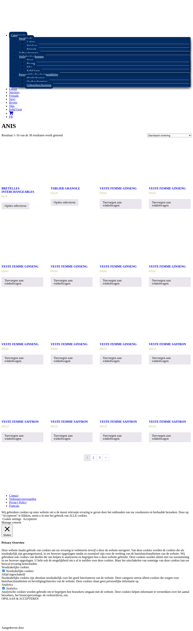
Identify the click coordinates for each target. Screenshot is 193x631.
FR (11, 116)
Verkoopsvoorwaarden (22, 499)
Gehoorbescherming (39, 85)
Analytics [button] (7, 584)
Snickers (14, 92)
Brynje (13, 102)
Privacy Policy (18, 502)
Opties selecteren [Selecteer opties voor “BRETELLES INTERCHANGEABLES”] (15, 205)
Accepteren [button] (30, 519)
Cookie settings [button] (11, 519)
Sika (11, 106)
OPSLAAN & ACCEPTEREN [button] (20, 598)
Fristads (31, 49)
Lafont (13, 89)
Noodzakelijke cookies (20, 571)
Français (14, 505)
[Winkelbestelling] (169, 135)
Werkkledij (25, 38)
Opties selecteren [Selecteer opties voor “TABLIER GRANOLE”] (65, 202)
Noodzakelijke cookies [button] (15, 567)
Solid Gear (33, 70)
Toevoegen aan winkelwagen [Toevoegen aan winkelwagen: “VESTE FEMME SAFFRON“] (161, 359)
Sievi (12, 99)
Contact (13, 495)
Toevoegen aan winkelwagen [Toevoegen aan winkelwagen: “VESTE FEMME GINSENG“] (112, 204)
